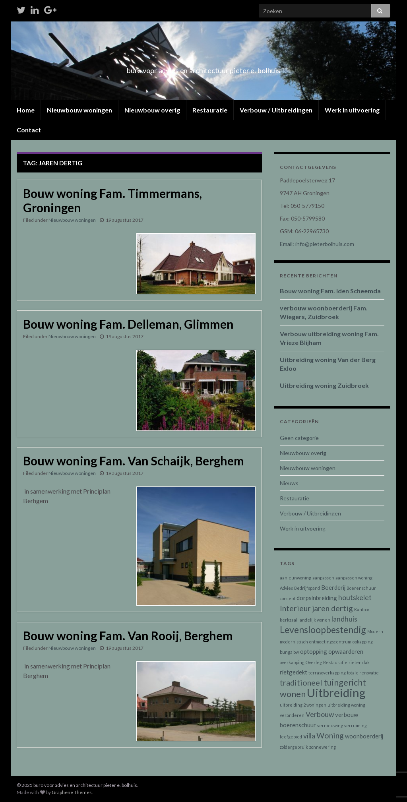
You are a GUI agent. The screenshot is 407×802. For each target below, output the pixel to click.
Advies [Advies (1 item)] (286, 588)
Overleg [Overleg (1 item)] (314, 662)
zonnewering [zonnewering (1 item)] (322, 747)
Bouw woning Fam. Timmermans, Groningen (112, 200)
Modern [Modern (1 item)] (375, 631)
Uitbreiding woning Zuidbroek (324, 385)
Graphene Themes (72, 792)
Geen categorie (299, 437)
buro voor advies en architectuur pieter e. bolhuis (203, 68)
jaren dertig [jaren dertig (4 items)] (332, 608)
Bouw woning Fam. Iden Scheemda (330, 290)
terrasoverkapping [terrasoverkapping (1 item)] (327, 672)
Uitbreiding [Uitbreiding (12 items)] (336, 692)
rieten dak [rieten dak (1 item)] (359, 662)
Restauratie (209, 110)
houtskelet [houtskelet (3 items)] (355, 597)
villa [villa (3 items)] (309, 736)
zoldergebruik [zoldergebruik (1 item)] (294, 747)
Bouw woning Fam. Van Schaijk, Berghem (133, 460)
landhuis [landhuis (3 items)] (344, 619)
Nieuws (289, 483)
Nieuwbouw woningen (79, 110)
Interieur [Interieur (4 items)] (295, 608)
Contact (29, 130)
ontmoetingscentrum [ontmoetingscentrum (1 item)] (330, 641)
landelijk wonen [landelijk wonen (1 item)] (314, 619)
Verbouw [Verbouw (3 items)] (320, 714)
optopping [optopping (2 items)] (313, 651)
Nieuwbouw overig (152, 110)
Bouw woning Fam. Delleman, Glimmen (128, 324)
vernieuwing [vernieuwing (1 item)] (330, 725)
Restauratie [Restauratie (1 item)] (335, 662)
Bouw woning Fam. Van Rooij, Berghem (128, 635)
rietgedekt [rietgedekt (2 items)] (293, 672)
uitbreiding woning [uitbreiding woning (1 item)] (346, 704)
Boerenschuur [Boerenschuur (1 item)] (361, 588)
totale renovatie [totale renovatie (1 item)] (363, 672)
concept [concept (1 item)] (287, 598)
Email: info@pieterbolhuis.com (317, 243)
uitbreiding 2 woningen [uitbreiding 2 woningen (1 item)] (303, 704)
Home (26, 110)
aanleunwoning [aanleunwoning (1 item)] (295, 577)
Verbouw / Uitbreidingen (276, 110)
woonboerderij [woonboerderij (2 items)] (364, 736)
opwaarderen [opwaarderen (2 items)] (345, 651)
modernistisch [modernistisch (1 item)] (294, 641)
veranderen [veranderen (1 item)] (292, 715)
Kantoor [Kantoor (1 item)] (362, 609)
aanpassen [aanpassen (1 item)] (323, 577)
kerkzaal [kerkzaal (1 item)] (288, 619)
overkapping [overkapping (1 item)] (292, 662)
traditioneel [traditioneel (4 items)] (301, 682)
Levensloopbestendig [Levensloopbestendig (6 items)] (323, 629)
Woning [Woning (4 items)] (330, 735)
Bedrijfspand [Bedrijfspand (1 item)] (307, 588)
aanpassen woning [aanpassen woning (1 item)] (353, 577)
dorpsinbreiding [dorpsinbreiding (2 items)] (317, 597)
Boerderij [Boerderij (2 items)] (333, 587)
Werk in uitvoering (352, 110)
